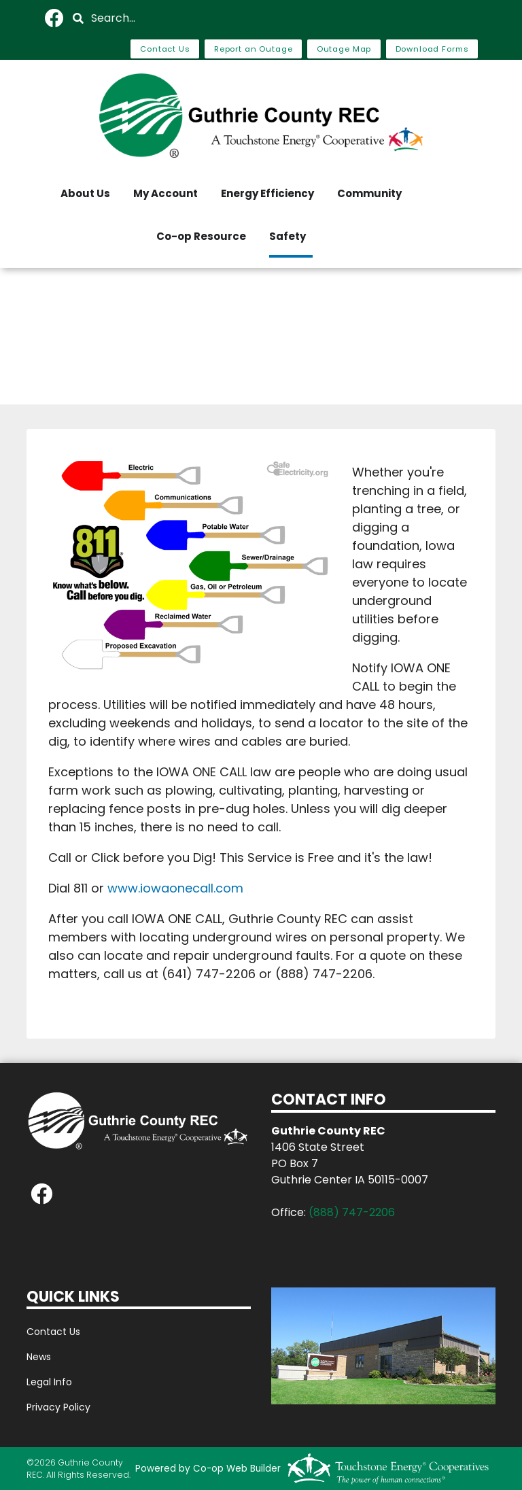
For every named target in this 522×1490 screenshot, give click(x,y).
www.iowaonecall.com (175, 888)
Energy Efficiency (267, 193)
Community (369, 193)
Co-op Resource (201, 236)
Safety (287, 236)
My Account (165, 193)
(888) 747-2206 (352, 1212)
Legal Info (49, 1382)
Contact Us (53, 1331)
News (39, 1357)
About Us (85, 193)
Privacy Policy (58, 1407)
